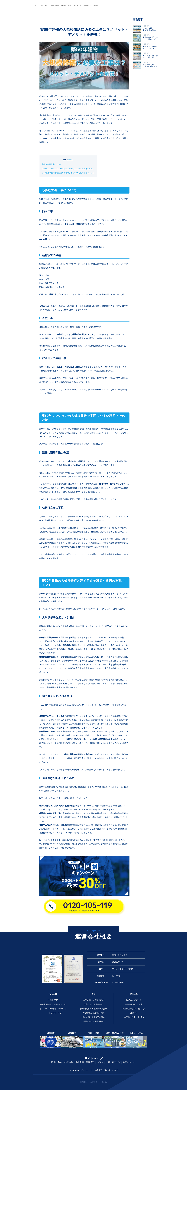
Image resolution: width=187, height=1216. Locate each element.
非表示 (70, 200)
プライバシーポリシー (79, 1197)
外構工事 (79, 1188)
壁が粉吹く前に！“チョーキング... (150, 65)
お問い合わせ (129, 1188)
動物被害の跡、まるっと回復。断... (150, 37)
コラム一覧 (44, 5)
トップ (35, 5)
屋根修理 (90, 1188)
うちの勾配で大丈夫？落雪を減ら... (150, 28)
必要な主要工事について (52, 204)
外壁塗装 (68, 1188)
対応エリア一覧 (113, 1188)
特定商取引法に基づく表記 (106, 1197)
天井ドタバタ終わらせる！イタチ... (150, 46)
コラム (100, 1188)
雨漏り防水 (56, 1188)
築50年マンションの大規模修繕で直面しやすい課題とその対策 (67, 209)
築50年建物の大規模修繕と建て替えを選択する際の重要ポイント (68, 213)
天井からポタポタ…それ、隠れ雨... (151, 55)
